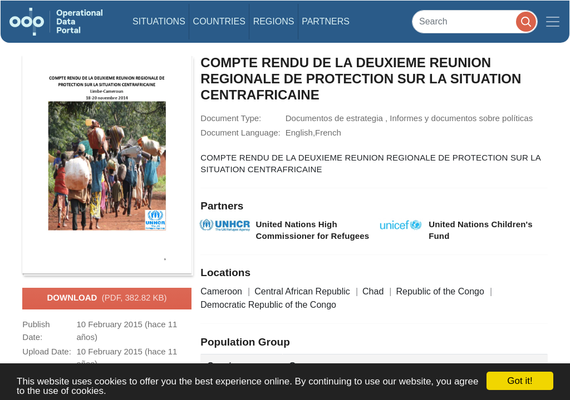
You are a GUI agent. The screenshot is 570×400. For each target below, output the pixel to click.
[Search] (475, 21)
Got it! (519, 381)
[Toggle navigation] (553, 21)
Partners (326, 21)
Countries (219, 21)
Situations (158, 21)
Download (106, 298)
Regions (273, 21)
